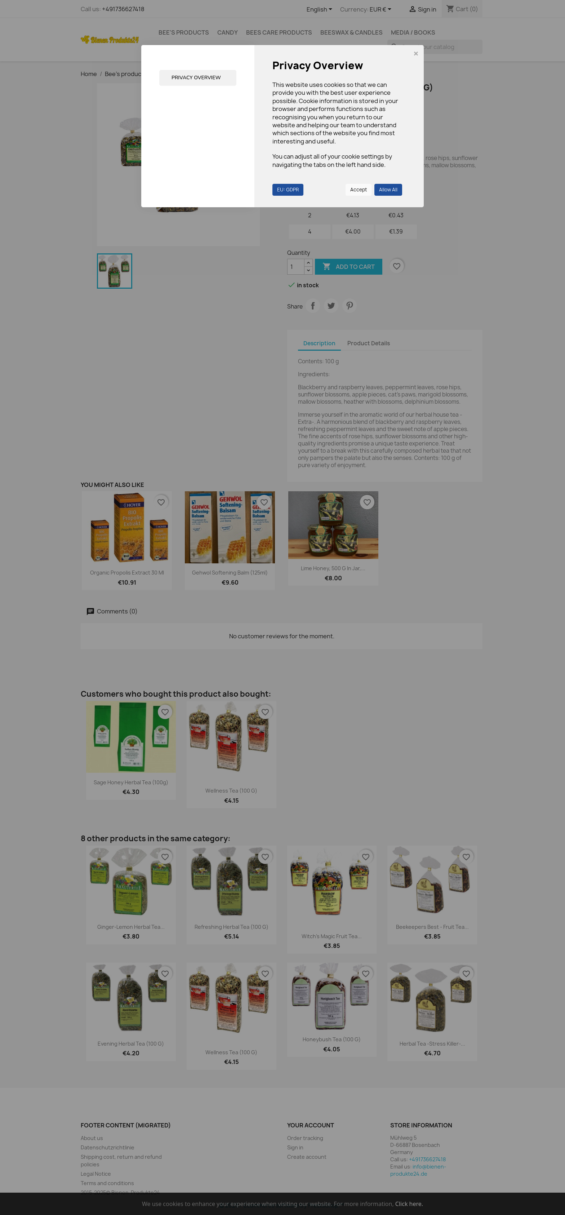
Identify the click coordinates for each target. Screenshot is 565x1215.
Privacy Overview (196, 77)
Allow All (388, 189)
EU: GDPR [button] (288, 189)
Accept (358, 189)
